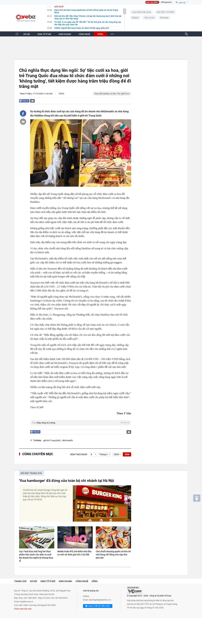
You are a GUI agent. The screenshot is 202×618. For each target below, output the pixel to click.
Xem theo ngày (78, 454)
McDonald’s (67, 440)
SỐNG (100, 34)
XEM (127, 454)
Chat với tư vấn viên (97, 606)
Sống (61, 93)
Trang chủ (20, 581)
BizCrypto (164, 18)
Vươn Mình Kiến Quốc (141, 12)
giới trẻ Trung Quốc (52, 440)
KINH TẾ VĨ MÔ (44, 34)
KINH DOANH (65, 34)
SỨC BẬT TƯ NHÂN (165, 12)
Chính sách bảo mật (22, 609)
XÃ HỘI (26, 34)
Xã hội (33, 581)
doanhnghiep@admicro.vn (100, 600)
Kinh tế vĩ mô (48, 581)
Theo (80, 422)
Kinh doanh (65, 581)
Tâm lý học (149, 18)
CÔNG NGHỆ (84, 34)
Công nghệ (82, 581)
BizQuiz (135, 18)
